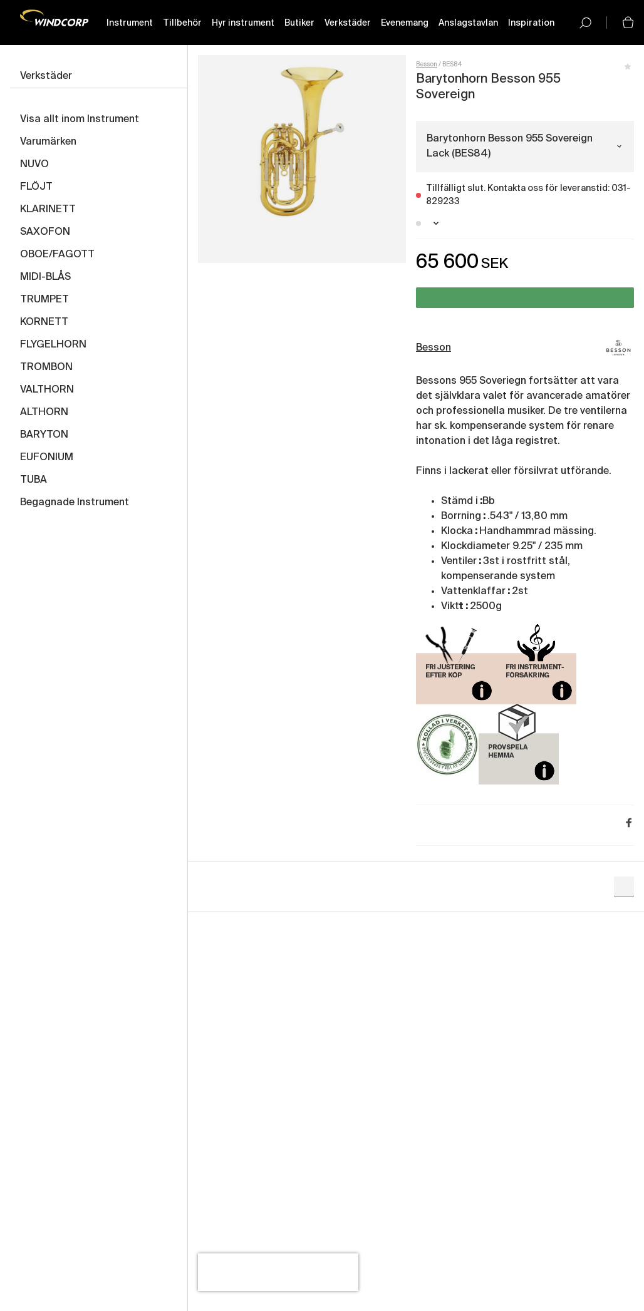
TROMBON (46, 367)
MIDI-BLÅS (45, 277)
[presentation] (278, 1272)
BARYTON (44, 435)
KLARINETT (48, 210)
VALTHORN (47, 390)
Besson (426, 64)
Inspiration (531, 23)
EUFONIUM (46, 458)
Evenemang (404, 23)
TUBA (33, 480)
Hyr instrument (243, 23)
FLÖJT (36, 187)
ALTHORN (44, 413)
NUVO (34, 165)
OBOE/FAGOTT (57, 255)
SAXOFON (45, 232)
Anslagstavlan (468, 23)
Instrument (129, 23)
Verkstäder (348, 23)
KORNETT (44, 322)
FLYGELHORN (53, 345)
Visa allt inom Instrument (79, 120)
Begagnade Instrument (74, 503)
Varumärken (48, 142)
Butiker (299, 23)
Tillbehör (182, 23)
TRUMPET (44, 300)
